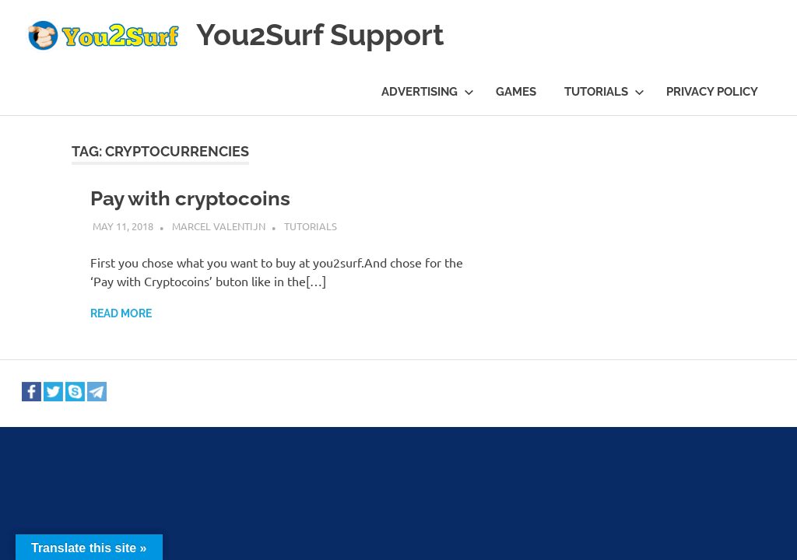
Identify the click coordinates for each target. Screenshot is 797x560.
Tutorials (604, 92)
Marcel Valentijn (218, 226)
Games (516, 92)
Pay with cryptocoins (190, 198)
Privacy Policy (712, 92)
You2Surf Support (320, 34)
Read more (121, 313)
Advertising (427, 92)
